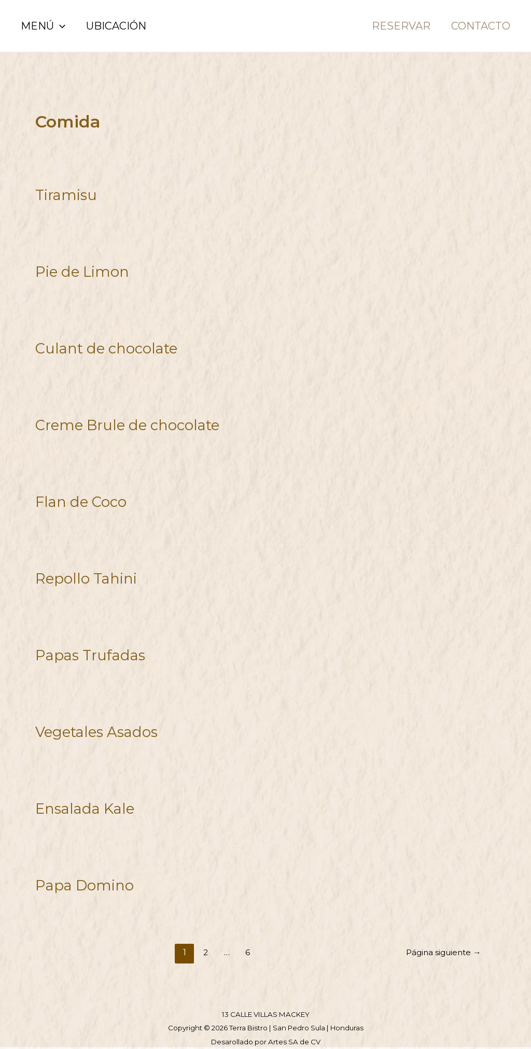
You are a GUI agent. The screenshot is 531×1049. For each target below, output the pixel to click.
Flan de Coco (78, 497)
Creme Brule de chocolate (122, 421)
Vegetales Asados (93, 724)
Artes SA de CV (294, 1031)
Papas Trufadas (87, 648)
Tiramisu (64, 194)
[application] (59, 26)
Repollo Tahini (83, 572)
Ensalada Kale (82, 799)
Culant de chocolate (102, 345)
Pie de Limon (79, 270)
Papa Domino (81, 875)
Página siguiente (441, 942)
